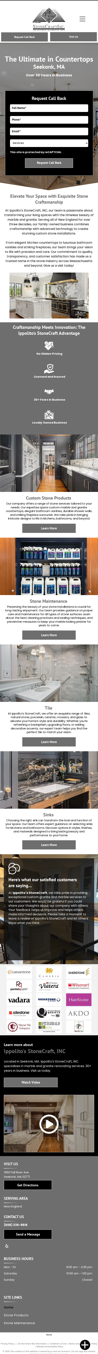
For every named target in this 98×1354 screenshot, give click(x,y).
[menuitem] (48, 1307)
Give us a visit (53, 265)
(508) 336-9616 (15, 1225)
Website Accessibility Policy (50, 1346)
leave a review (19, 918)
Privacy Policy (7, 1343)
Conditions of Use (58, 1343)
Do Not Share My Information (32, 1343)
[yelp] (7, 1246)
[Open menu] (82, 19)
